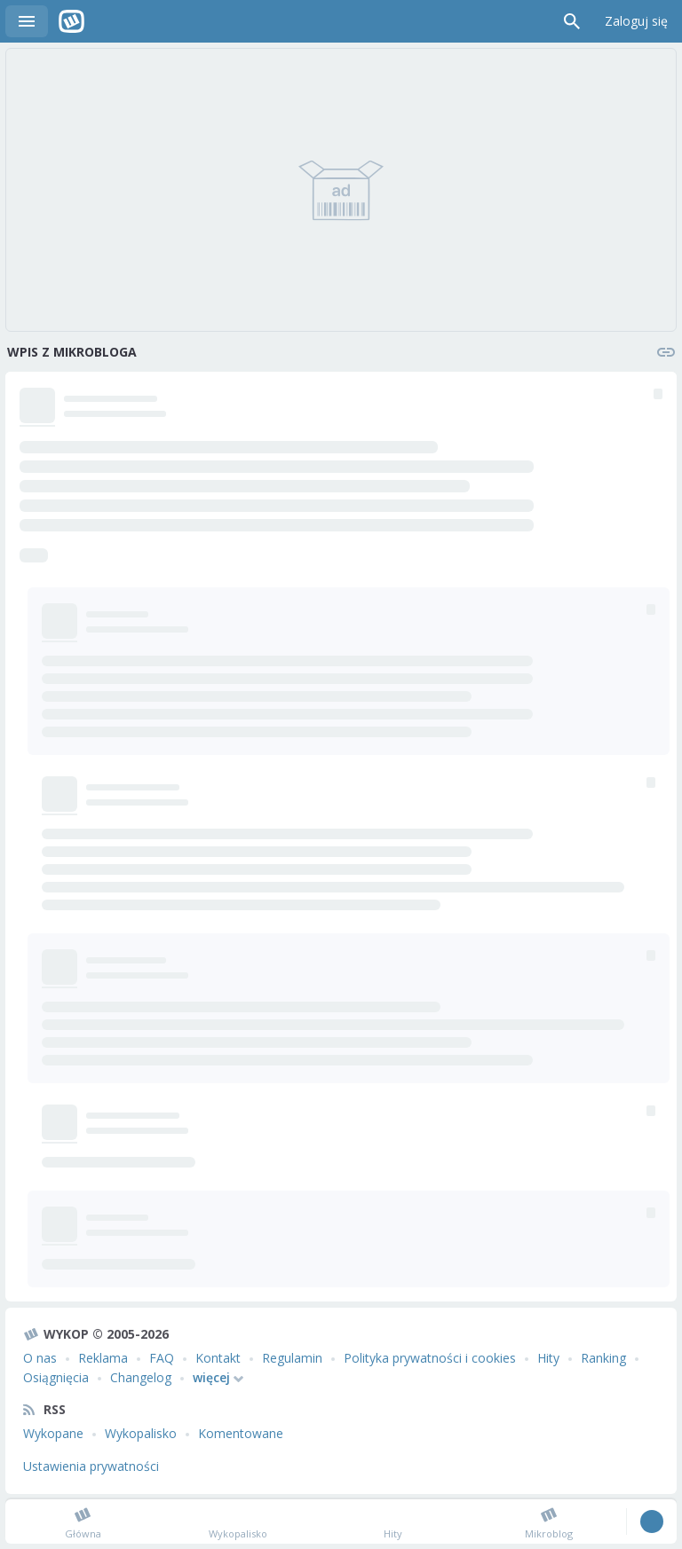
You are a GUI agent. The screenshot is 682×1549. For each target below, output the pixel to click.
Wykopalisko (141, 1433)
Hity (548, 1357)
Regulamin (292, 1357)
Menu (26, 21)
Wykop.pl (71, 21)
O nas (40, 1357)
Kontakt (218, 1357)
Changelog (140, 1377)
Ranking (603, 1357)
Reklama (103, 1357)
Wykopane (53, 1433)
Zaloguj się (636, 20)
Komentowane (240, 1433)
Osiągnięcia (56, 1377)
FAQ (161, 1357)
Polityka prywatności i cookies (430, 1357)
